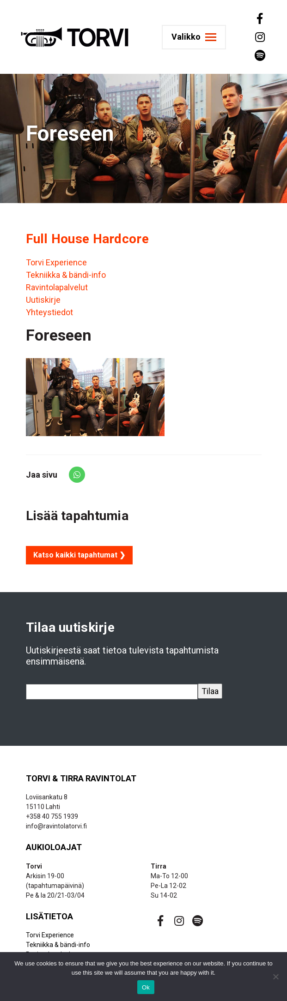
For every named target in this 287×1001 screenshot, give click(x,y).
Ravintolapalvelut (57, 287)
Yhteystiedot (49, 312)
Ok (146, 987)
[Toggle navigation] (202, 37)
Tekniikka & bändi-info (66, 275)
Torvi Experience (56, 262)
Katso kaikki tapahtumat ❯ (79, 555)
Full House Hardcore (87, 238)
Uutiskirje (43, 300)
